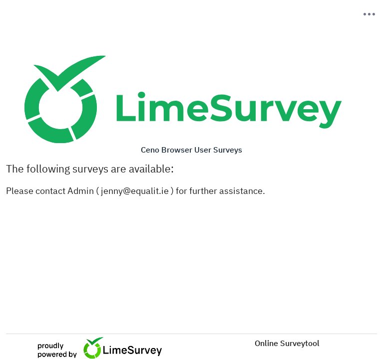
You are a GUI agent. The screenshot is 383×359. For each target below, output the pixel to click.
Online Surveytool (287, 343)
